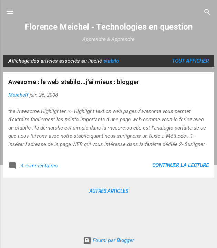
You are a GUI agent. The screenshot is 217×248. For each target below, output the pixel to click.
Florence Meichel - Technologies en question (109, 27)
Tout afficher (190, 61)
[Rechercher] (207, 12)
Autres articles (108, 191)
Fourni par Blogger (108, 240)
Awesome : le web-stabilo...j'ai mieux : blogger (73, 81)
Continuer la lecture (180, 165)
